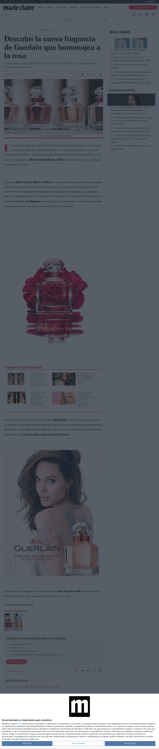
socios (19, 724)
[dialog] (79, 721)
